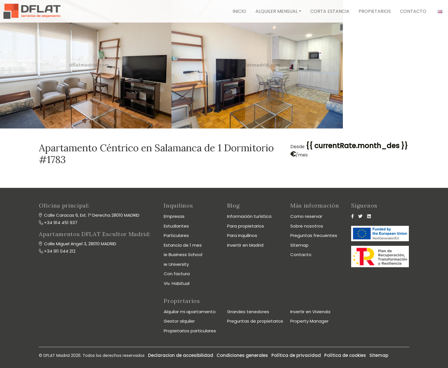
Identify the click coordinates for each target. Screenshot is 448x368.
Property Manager (309, 321)
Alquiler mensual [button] (276, 11)
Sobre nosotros (306, 226)
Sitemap (299, 245)
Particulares (176, 235)
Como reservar (306, 216)
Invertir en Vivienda (310, 312)
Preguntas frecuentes (313, 235)
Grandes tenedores (248, 312)
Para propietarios (245, 226)
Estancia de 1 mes (183, 245)
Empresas (174, 216)
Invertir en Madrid (245, 245)
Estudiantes (176, 226)
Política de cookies (345, 355)
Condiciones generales (242, 355)
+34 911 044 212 (59, 251)
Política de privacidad (296, 355)
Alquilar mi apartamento (190, 312)
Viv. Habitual (176, 283)
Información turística (249, 216)
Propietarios (375, 11)
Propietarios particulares (190, 331)
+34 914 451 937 (60, 223)
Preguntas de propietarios (255, 321)
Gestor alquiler (179, 321)
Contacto (413, 11)
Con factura (177, 274)
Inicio (239, 11)
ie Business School (183, 255)
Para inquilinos (242, 235)
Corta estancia (329, 11)
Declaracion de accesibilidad (180, 355)
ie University (176, 264)
